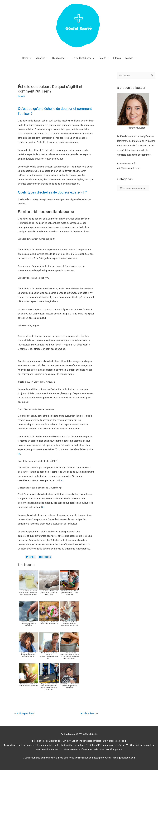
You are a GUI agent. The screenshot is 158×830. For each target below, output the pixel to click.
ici (19, 522)
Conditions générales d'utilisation (88, 810)
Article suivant (88, 782)
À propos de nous (117, 810)
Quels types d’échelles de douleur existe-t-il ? (56, 192)
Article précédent (25, 782)
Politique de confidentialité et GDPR (50, 810)
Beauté (21, 96)
